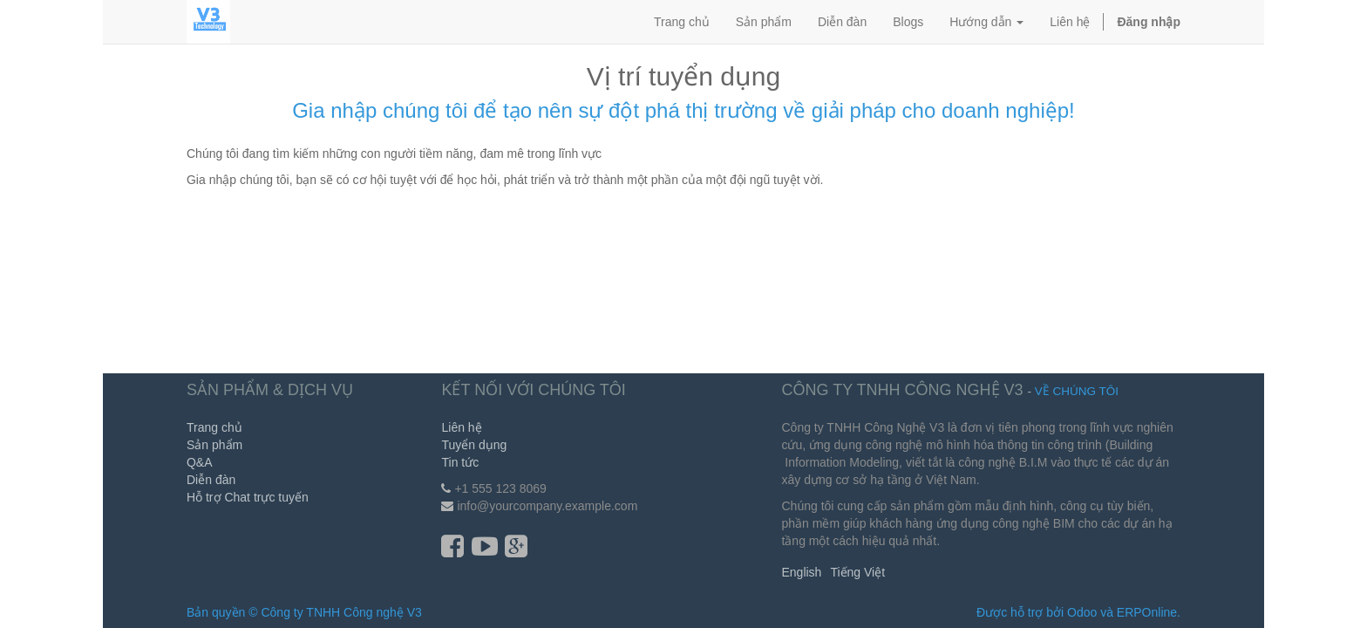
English (801, 572)
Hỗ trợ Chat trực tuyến (248, 497)
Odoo (1082, 612)
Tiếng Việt (857, 572)
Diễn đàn (211, 480)
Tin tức (460, 462)
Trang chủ (214, 427)
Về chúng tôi (1077, 391)
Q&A (200, 462)
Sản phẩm (214, 445)
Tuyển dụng (474, 445)
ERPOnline (1147, 612)
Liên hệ (461, 427)
